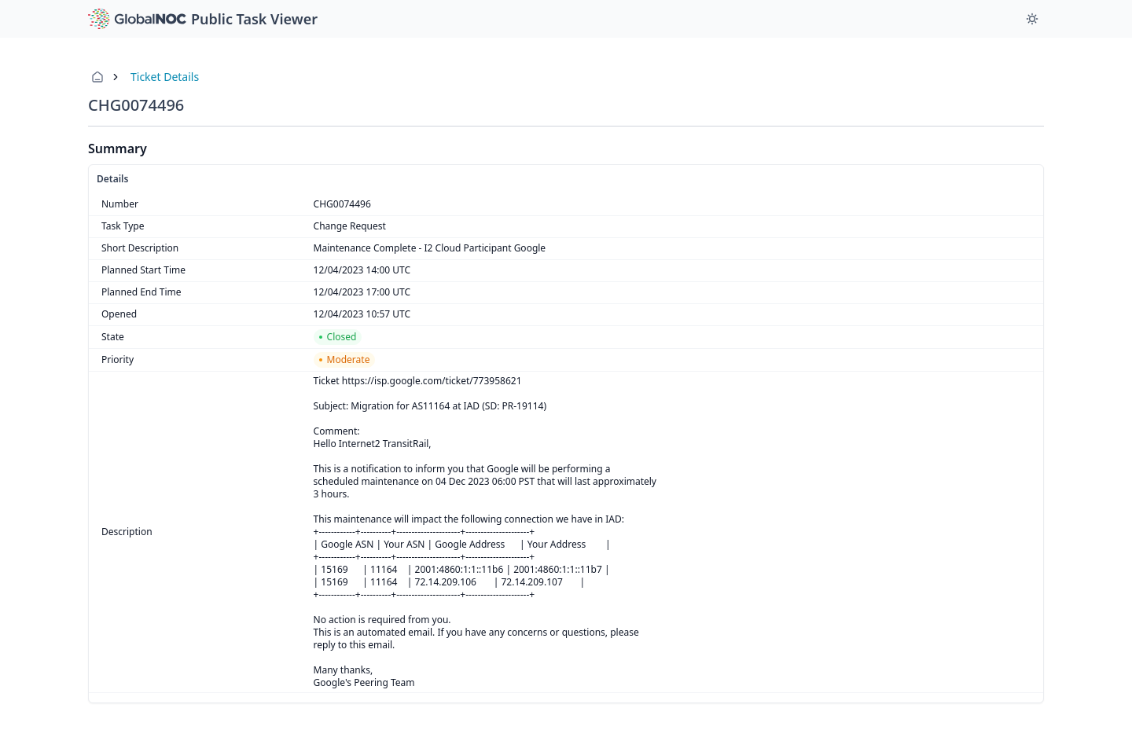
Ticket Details (164, 76)
